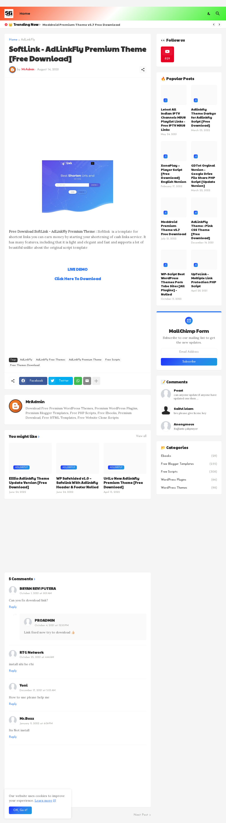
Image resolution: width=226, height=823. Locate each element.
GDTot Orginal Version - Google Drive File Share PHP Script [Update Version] (203, 175)
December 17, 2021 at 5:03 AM (38, 690)
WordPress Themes (189, 488)
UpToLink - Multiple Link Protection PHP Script (203, 280)
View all (141, 436)
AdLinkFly (28, 39)
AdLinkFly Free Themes (50, 359)
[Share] (142, 69)
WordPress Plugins (189, 480)
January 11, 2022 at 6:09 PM (36, 723)
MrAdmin (35, 401)
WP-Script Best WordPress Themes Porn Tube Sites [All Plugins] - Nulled (173, 284)
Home (25, 13)
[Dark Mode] (209, 13)
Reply (13, 607)
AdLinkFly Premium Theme (85, 359)
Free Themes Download (25, 365)
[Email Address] (189, 352)
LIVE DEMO (78, 269)
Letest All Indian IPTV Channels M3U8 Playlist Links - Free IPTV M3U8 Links (173, 119)
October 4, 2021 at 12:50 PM (52, 625)
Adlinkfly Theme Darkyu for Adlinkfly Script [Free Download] (203, 117)
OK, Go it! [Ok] (20, 810)
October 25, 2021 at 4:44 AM (37, 657)
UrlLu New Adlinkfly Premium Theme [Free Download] (123, 482)
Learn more (43, 801)
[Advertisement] (77, 113)
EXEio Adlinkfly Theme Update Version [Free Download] (29, 482)
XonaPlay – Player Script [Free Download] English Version (173, 173)
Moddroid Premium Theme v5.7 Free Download (81, 24)
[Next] (219, 24)
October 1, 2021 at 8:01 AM (36, 593)
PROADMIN (45, 620)
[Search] (218, 13)
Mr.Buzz (27, 718)
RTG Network (32, 652)
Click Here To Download (77, 278)
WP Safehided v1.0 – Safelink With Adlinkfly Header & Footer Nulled (77, 482)
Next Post (141, 815)
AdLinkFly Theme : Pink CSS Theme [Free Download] (202, 230)
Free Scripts (112, 359)
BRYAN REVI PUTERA (38, 588)
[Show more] (96, 381)
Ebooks (189, 456)
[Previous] (214, 24)
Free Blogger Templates (189, 464)
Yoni (24, 685)
